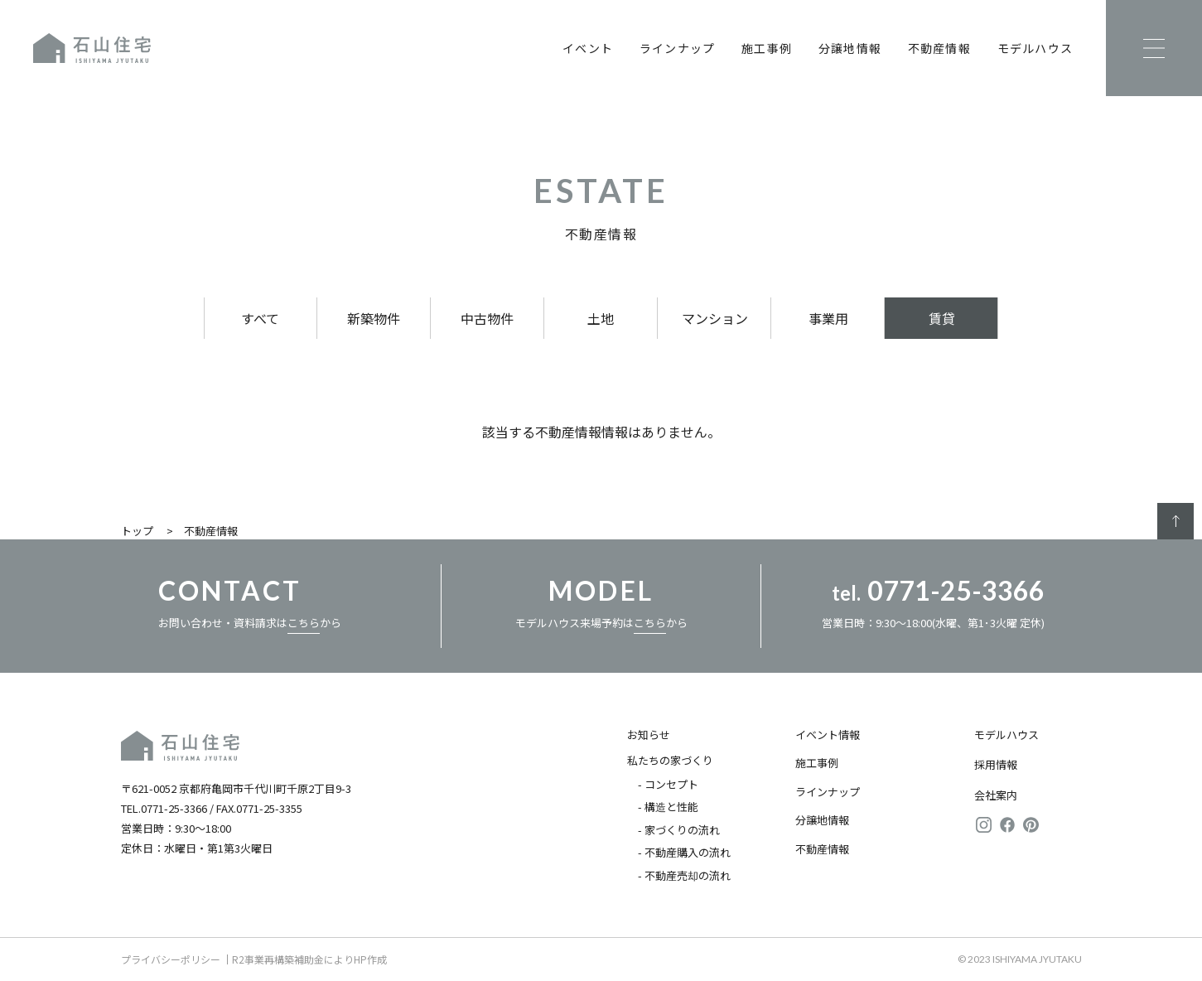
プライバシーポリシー (170, 959)
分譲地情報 (849, 48)
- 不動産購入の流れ (684, 852)
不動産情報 (939, 48)
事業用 (828, 318)
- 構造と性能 (668, 806)
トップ (137, 531)
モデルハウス (1035, 48)
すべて (260, 318)
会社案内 (995, 795)
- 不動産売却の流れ (684, 875)
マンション (715, 318)
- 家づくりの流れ (679, 830)
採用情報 (995, 764)
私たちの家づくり (670, 760)
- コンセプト (668, 784)
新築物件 (373, 318)
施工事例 (766, 48)
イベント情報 (827, 734)
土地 (600, 318)
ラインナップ (677, 48)
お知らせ (648, 734)
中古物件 (487, 318)
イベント (587, 48)
